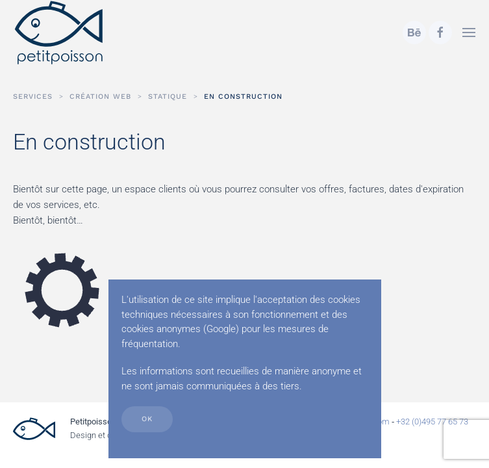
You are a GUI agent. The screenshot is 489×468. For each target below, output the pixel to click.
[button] (468, 32)
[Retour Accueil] (59, 32)
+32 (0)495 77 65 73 (432, 421)
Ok (147, 419)
